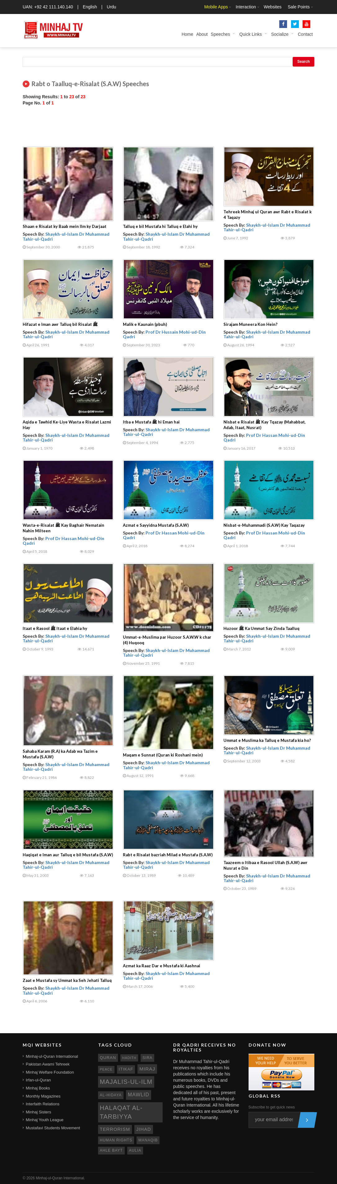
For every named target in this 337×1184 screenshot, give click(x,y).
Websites (272, 6)
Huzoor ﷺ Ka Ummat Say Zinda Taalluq (261, 628)
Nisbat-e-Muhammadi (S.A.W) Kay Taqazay (264, 525)
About (202, 34)
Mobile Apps (216, 6)
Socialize (280, 34)
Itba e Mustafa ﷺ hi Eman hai (151, 421)
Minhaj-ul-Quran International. (60, 1178)
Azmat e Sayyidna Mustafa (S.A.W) (156, 525)
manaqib (148, 1140)
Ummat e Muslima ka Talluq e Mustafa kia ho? (267, 740)
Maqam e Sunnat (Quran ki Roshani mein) (163, 754)
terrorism (115, 1129)
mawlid (138, 1094)
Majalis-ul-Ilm (126, 1081)
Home (187, 34)
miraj (147, 1068)
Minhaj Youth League (44, 1119)
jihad (143, 1129)
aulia (135, 1150)
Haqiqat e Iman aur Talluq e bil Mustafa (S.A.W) (68, 854)
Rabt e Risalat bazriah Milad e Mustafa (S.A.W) (168, 854)
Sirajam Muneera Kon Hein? (250, 324)
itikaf (126, 1069)
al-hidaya (111, 1095)
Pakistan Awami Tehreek (48, 1064)
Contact (305, 34)
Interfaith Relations (42, 1104)
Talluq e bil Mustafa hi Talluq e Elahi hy (160, 226)
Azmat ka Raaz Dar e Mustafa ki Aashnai (161, 965)
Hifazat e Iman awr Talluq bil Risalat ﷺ (60, 324)
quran (108, 1057)
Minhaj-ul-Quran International (52, 1056)
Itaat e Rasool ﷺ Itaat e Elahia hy (55, 628)
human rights (116, 1140)
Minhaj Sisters (38, 1112)
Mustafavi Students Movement (53, 1128)
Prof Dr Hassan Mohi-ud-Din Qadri (264, 437)
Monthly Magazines (43, 1096)
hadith (129, 1058)
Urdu (111, 6)
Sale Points (299, 6)
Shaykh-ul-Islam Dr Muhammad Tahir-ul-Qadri (66, 236)
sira (147, 1058)
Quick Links (250, 34)
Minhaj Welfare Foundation (50, 1072)
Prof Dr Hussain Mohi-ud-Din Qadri (164, 334)
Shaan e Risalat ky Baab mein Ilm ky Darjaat (64, 226)
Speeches (220, 34)
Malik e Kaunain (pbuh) (145, 324)
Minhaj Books (38, 1088)
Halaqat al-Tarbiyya (121, 1112)
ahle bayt (111, 1150)
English (90, 6)
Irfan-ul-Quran (38, 1080)
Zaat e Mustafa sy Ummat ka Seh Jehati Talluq (67, 980)
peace (106, 1069)
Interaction (246, 6)
